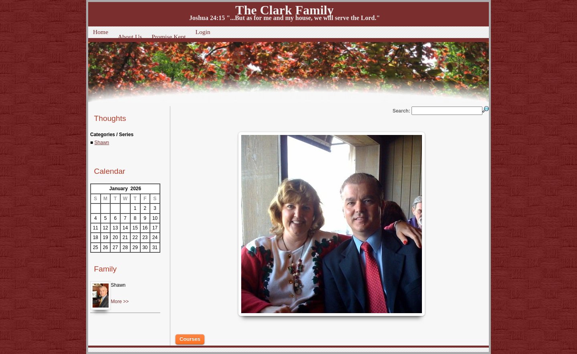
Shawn (102, 142)
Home (100, 31)
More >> (120, 301)
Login (203, 31)
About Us (130, 36)
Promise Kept (168, 36)
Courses (190, 339)
